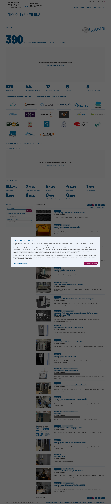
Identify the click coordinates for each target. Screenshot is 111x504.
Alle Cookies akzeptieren (91, 263)
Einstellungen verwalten (20, 263)
